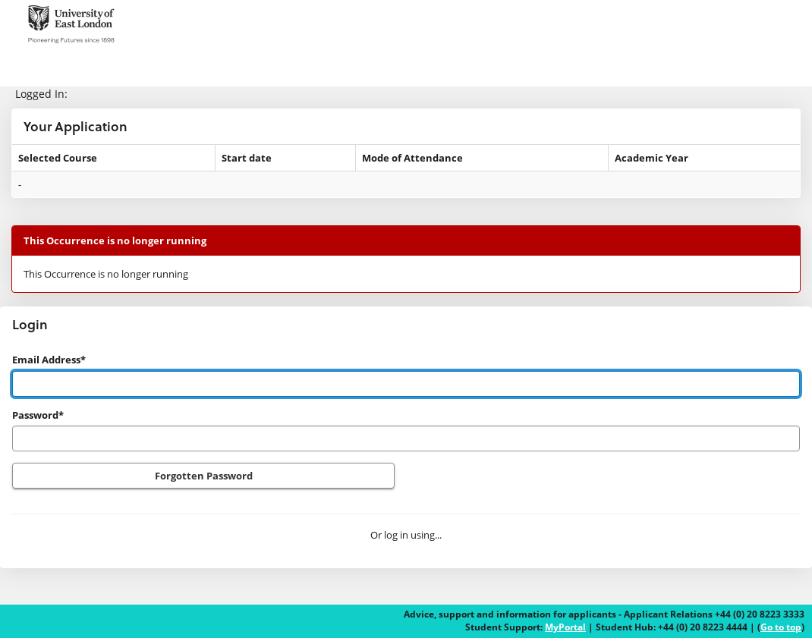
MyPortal (565, 627)
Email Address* (49, 359)
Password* (38, 415)
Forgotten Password (204, 475)
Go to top (780, 627)
